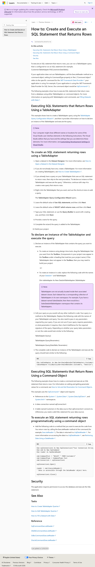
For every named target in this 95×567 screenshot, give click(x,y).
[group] (64, 363)
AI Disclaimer (6, 562)
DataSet (48, 275)
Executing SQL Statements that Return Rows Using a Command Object (56, 53)
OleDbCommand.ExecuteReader (43, 531)
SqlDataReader (80, 432)
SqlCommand (82, 86)
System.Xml (39, 399)
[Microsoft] (4, 2)
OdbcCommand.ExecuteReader (42, 535)
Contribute (37, 562)
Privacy (46, 562)
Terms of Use (77, 562)
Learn (33, 22)
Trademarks (5, 566)
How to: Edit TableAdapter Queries (43, 511)
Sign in (90, 3)
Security (35, 55)
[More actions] (91, 22)
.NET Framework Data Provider (71, 80)
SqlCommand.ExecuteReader (42, 526)
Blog (28, 562)
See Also (36, 58)
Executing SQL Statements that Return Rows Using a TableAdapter (55, 50)
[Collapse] (26, 20)
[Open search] (85, 3)
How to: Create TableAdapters (69, 171)
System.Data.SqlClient (76, 396)
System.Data (61, 396)
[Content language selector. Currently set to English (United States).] (11, 557)
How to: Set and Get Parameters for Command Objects (72, 387)
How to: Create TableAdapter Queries (45, 506)
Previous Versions (44, 22)
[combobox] (15, 25)
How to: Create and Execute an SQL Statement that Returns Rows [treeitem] (14, 32)
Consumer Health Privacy (60, 562)
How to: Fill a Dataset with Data (42, 516)
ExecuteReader (47, 432)
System (51, 396)
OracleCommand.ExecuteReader (43, 540)
